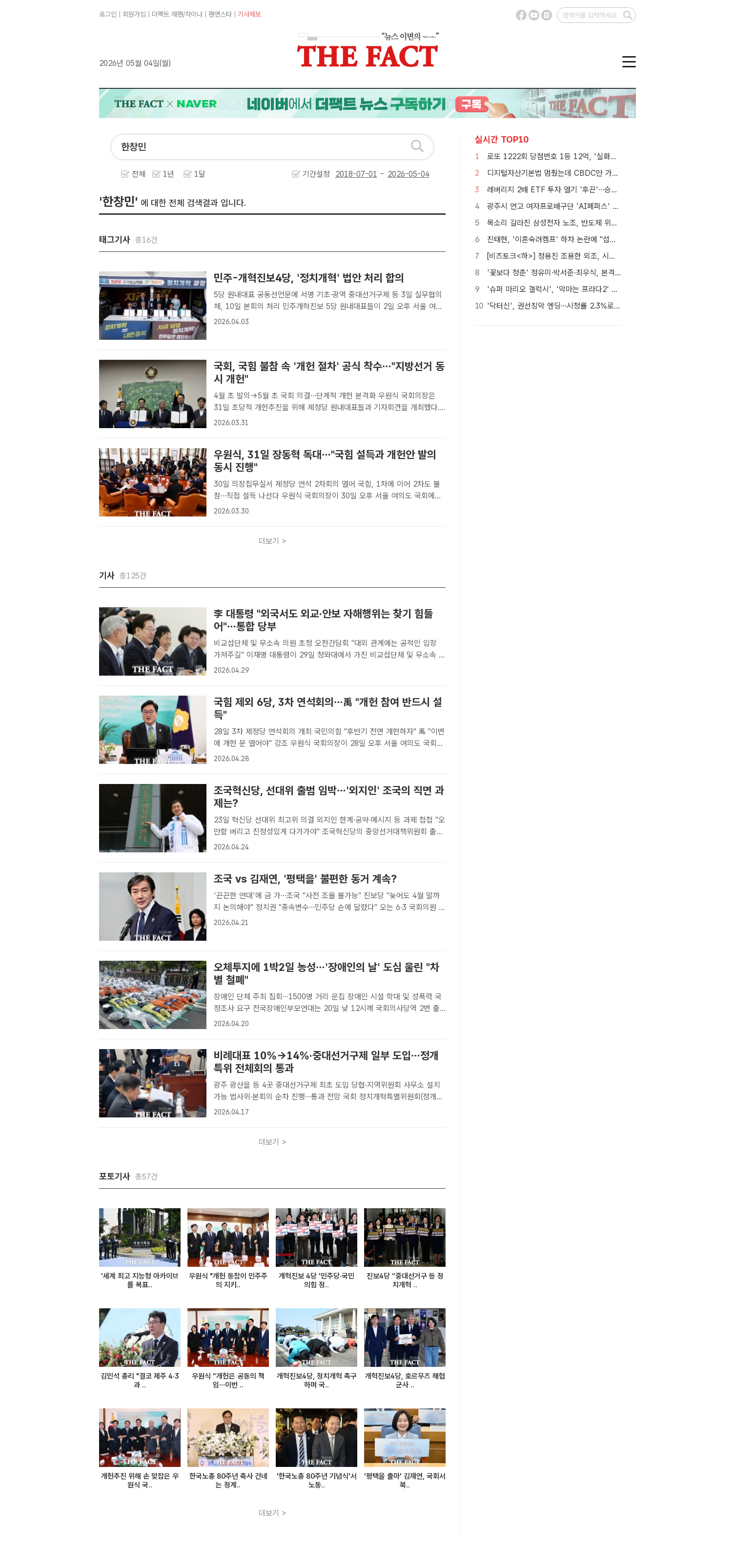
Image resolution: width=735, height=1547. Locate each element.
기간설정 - (366, 174)
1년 (168, 174)
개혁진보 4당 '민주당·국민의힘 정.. (316, 1280)
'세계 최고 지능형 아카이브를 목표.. (140, 1280)
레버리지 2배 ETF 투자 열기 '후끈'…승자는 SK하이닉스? (578, 189)
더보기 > (272, 541)
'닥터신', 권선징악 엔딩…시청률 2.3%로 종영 (558, 305)
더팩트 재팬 (167, 14)
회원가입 (134, 14)
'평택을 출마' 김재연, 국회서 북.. (405, 1480)
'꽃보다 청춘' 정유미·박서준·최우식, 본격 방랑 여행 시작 (575, 272)
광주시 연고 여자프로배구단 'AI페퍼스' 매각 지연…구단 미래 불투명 (594, 206)
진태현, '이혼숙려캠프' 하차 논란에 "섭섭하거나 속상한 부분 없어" (591, 239)
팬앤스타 (220, 14)
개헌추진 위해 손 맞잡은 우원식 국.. (140, 1480)
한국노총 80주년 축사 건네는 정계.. (228, 1480)
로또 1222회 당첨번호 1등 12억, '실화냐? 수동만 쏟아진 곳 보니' (590, 156)
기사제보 (249, 14)
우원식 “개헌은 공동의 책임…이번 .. (228, 1380)
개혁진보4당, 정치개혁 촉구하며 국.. (317, 1380)
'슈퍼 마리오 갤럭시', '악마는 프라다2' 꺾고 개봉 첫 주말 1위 (583, 289)
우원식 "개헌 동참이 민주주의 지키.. (228, 1280)
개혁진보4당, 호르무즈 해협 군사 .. (405, 1380)
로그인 (108, 14)
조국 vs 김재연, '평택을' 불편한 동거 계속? (305, 878)
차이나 (194, 14)
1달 (199, 174)
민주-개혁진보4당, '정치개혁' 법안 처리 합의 (309, 277)
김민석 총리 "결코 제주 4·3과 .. (140, 1380)
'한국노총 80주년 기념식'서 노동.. (317, 1480)
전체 (138, 174)
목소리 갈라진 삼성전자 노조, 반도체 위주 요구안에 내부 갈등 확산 (591, 222)
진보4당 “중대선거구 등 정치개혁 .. (405, 1280)
